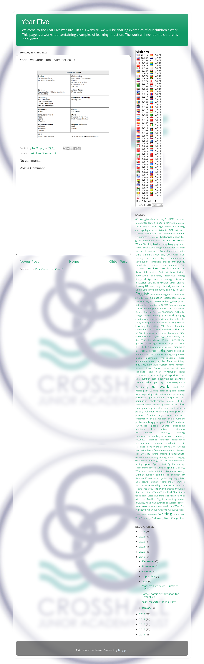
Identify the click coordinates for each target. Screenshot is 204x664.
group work (168, 315)
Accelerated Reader (152, 222)
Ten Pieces (141, 485)
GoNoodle (180, 312)
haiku (154, 319)
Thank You (148, 488)
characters (171, 251)
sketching (152, 460)
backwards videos (170, 237)
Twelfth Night (155, 499)
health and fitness (167, 319)
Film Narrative (157, 301)
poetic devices (177, 408)
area (154, 230)
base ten (160, 240)
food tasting (154, 305)
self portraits (142, 453)
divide (156, 282)
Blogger (122, 650)
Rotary (171, 446)
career (138, 251)
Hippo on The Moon (156, 322)
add (173, 223)
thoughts (180, 488)
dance (138, 272)
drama (181, 282)
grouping (180, 315)
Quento (165, 425)
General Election (152, 312)
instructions (141, 329)
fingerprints (178, 301)
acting (167, 222)
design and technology (158, 279)
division (164, 282)
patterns (139, 394)
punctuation (141, 425)
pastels (181, 390)
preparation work (175, 415)
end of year (178, 289)
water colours (142, 506)
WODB (175, 509)
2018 (142, 614)
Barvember (148, 240)
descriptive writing (175, 275)
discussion (180, 279)
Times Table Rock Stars (165, 492)
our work (159, 386)
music (138, 364)
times (149, 492)
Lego (162, 336)
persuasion (141, 401)
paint (145, 390)
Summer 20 (141, 478)
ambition (180, 223)
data (145, 272)
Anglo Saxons (164, 226)
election (180, 286)
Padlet (138, 390)
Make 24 (146, 347)
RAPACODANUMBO (144, 432)
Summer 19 (49, 153)
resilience (140, 446)
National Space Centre (148, 368)
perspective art (175, 397)
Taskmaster (155, 481)
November (148, 566)
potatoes (140, 415)
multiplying (179, 361)
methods (171, 350)
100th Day (159, 219)
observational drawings (171, 378)
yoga (148, 518)
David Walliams (167, 272)
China (138, 254)
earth (152, 286)
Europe (144, 297)
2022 (142, 541)
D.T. (183, 268)
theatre (170, 488)
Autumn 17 (169, 233)
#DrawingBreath (144, 219)
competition (141, 261)
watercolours (157, 506)
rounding (180, 446)
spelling (181, 464)
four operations (176, 305)
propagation (160, 422)
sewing (155, 453)
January (150, 333)
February (144, 301)
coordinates (141, 265)
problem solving (144, 422)
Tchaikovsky (167, 481)
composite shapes (160, 261)
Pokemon (150, 411)
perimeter (140, 397)
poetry (139, 411)
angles (138, 226)
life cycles (145, 340)
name (171, 364)
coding (139, 258)
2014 (142, 634)
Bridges (172, 247)
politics (170, 411)
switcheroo (153, 478)
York (154, 518)
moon (182, 357)
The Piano (160, 488)
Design (138, 279)
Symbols (164, 478)
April (145, 581)
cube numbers (170, 265)
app (137, 230)
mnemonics (151, 357)
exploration (169, 297)
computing (178, 261)
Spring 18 (162, 467)
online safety (171, 382)
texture (176, 485)
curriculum (35, 153)
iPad (177, 329)
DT (146, 286)
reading (165, 432)
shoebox (172, 457)
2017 (142, 619)
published (180, 422)
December (148, 561)
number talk (149, 378)
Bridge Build (161, 247)
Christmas (148, 254)
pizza (174, 404)
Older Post (118, 261)
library (177, 336)
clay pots (166, 254)
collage (162, 258)
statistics (160, 471)
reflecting (152, 439)
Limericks (175, 340)
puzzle (154, 425)
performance (165, 394)
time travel (140, 492)
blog (164, 244)
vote (182, 502)
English (142, 293)
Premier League (155, 415)
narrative (180, 364)
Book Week (149, 247)
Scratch (158, 450)
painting (154, 390)
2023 (178, 219)
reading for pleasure (162, 436)
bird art (157, 244)
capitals (181, 247)
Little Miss (147, 343)
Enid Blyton (156, 294)
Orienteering (141, 387)
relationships (178, 439)
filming (168, 301)
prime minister (158, 418)
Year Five (35, 22)
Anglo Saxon (150, 226)
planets (146, 408)
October (139, 382)
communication (177, 258)
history (172, 322)
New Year (154, 371)
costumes (154, 265)
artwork (139, 233)
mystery (163, 364)
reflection (164, 439)
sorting (138, 464)
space (147, 464)
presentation (141, 418)
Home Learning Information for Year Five (160, 595)
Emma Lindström (144, 289)
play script (163, 408)
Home (74, 261)
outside (175, 387)
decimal (181, 272)
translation (164, 495)
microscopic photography (164, 354)
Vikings (155, 502)
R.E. (153, 429)
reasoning (179, 436)
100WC (170, 219)
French (138, 308)
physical (170, 401)
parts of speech (168, 390)
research (157, 443)
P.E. (183, 387)
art (171, 230)
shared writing (150, 457)
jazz (158, 333)
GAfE (174, 308)
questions (140, 429)
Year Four (140, 518)
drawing (139, 286)
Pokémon (161, 411)
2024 (142, 531)
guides (147, 319)
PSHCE (170, 422)
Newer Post (29, 261)
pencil (147, 394)
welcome (169, 506)
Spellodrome (141, 467)
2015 (142, 629)
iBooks (169, 326)
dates (153, 272)
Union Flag (170, 499)
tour (156, 495)
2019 (142, 556)
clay (157, 254)
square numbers (147, 471)
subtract (150, 474)
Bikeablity (147, 244)
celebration (149, 251)
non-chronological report (161, 375)
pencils (154, 394)
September (149, 576)
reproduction (142, 443)
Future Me (165, 308)
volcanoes (175, 502)
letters (169, 336)
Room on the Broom (156, 446)
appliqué (145, 230)
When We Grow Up (157, 509)
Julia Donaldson (170, 333)
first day (139, 305)
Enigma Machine (170, 294)
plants (154, 408)
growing (139, 319)
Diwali (172, 282)
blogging (173, 244)
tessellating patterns (159, 485)
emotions (160, 289)
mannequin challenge (162, 347)
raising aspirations (172, 429)
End (168, 289)
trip (137, 499)
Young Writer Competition (170, 518)
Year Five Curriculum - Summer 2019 (160, 587)
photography (157, 401)
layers (156, 336)
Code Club (179, 254)
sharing (163, 457)
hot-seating (152, 326)
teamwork (180, 481)
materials (140, 350)
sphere (152, 467)
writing (165, 514)
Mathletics (151, 350)
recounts (140, 439)
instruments (154, 329)
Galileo (181, 308)
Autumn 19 (145, 237)
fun (157, 308)
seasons (166, 450)
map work (179, 347)
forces (164, 304)
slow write (179, 460)
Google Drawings (152, 315)
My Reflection (150, 364)
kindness (148, 336)
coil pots (150, 258)
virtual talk (164, 502)
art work (180, 230)
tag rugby (174, 478)
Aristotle (163, 230)
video (148, 502)
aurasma (158, 233)
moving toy (154, 361)
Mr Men (167, 361)
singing (181, 457)
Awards (155, 237)
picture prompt (161, 404)
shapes (138, 457)
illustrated (180, 326)
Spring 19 (172, 467)
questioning (179, 425)
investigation (167, 329)
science (149, 450)
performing (179, 394)
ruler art (139, 450)
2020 (142, 551)
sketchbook (141, 460)
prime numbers (176, 418)
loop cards (174, 343)
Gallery (138, 312)
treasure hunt (177, 495)
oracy (182, 382)
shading (163, 453)
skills (171, 460)
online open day (154, 382)
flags (146, 305)
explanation (156, 297)
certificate (160, 251)
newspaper (170, 371)
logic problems (159, 343)
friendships (148, 308)
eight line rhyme (166, 286)
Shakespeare (177, 453)
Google (138, 315)
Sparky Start (159, 464)
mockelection (168, 357)
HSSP (162, 326)
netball (174, 368)
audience (148, 233)
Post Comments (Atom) (49, 269)
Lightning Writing (160, 340)
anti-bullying (179, 226)
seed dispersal (177, 450)
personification (156, 397)
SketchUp (163, 460)
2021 (142, 546)
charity (181, 251)
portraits (180, 411)
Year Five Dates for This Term (159, 601)
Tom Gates (147, 495)
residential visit (174, 443)
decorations (141, 275)
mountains (141, 361)
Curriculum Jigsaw (169, 268)
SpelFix (171, 464)
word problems (149, 514)
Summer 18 (162, 474)
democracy (156, 275)
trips (143, 499)
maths (161, 350)
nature (166, 368)
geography (167, 312)
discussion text (143, 282)
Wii (169, 509)
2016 (142, 624)
